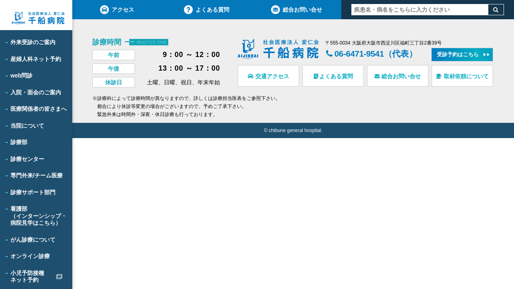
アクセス (117, 9)
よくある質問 (206, 9)
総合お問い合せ (296, 9)
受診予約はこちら (458, 54)
